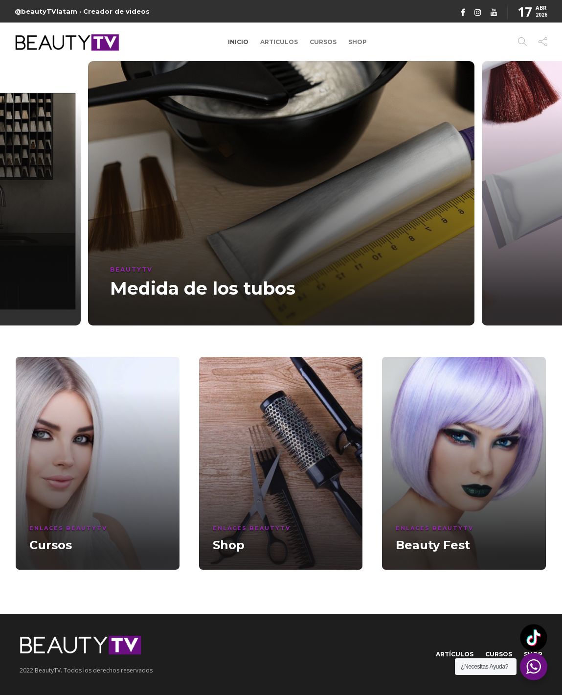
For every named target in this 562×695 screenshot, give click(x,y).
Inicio (238, 42)
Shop (357, 42)
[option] (281, 193)
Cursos (323, 42)
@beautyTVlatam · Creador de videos (82, 11)
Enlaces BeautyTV (68, 528)
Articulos (279, 42)
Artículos (454, 654)
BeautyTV (131, 269)
